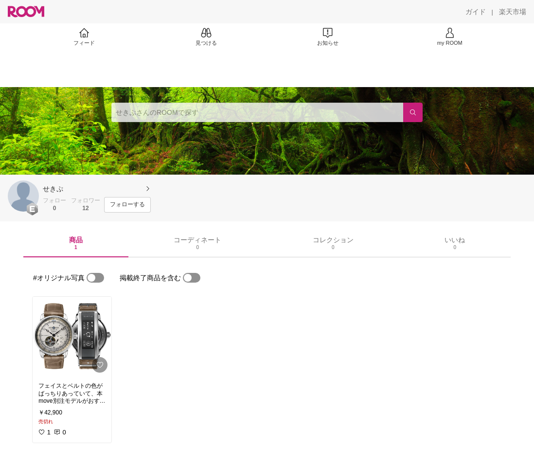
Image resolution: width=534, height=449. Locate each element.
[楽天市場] (512, 11)
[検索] (413, 112)
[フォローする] (127, 205)
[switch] (95, 278)
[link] (72, 337)
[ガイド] (475, 11)
